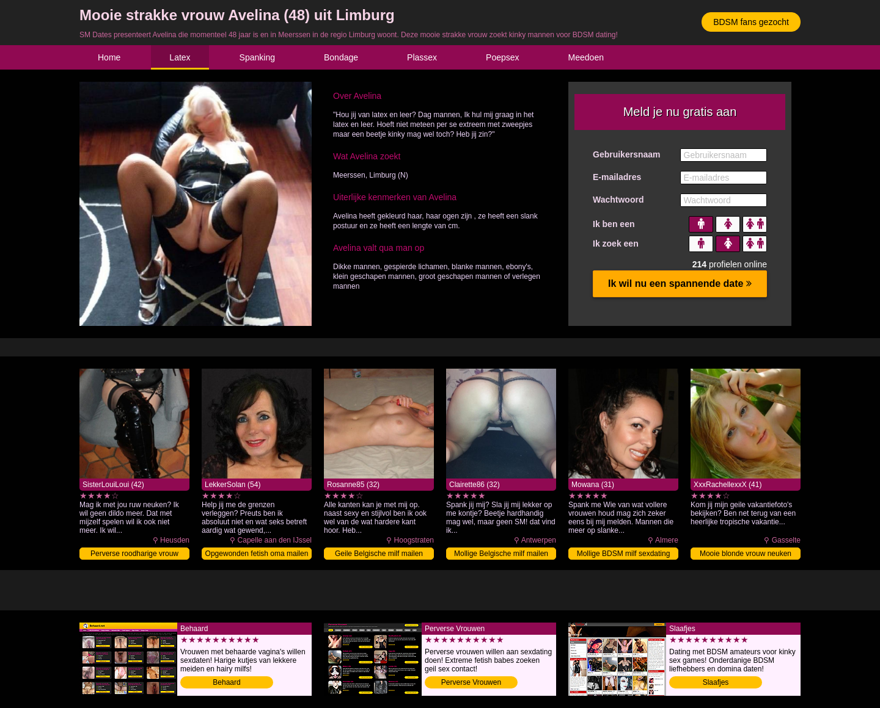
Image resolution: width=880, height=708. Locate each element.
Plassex (422, 57)
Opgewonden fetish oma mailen (257, 553)
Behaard (226, 682)
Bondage (341, 57)
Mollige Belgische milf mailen (501, 553)
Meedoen (586, 57)
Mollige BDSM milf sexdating (623, 553)
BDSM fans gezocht (751, 22)
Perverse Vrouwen (471, 682)
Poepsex (502, 57)
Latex (179, 57)
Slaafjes (716, 682)
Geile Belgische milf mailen (379, 553)
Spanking (257, 57)
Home (109, 57)
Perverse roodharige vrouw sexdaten (134, 554)
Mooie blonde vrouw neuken (745, 553)
